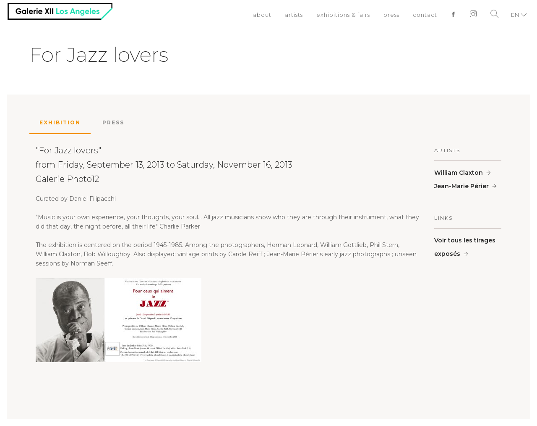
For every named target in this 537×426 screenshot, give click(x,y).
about (262, 14)
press (391, 14)
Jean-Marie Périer (461, 186)
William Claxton (458, 172)
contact (425, 14)
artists (294, 14)
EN (515, 14)
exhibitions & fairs (343, 14)
